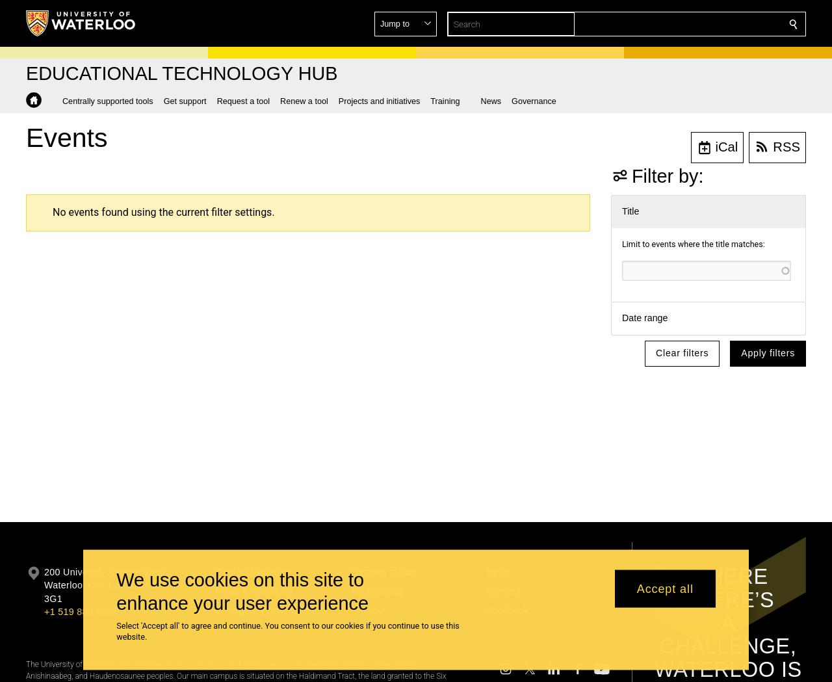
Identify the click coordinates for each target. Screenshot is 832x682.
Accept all (665, 588)
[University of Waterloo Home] (81, 23)
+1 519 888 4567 (80, 612)
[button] (699, 24)
